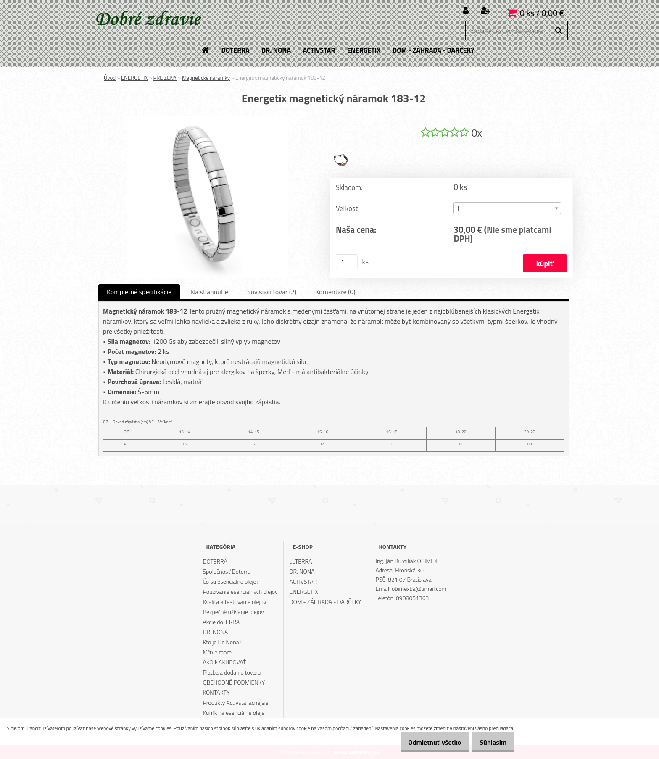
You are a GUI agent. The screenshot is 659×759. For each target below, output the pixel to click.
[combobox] (507, 208)
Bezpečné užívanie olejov (233, 611)
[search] (558, 31)
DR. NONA (215, 631)
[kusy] (347, 261)
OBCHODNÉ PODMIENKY (234, 682)
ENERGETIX (134, 78)
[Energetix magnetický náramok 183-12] (207, 120)
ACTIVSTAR (303, 581)
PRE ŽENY (165, 78)
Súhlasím (490, 742)
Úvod (110, 78)
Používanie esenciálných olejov (240, 591)
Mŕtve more (217, 652)
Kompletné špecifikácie (139, 292)
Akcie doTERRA (221, 621)
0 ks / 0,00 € (542, 12)
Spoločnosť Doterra (226, 571)
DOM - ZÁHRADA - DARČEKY (325, 601)
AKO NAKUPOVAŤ (224, 662)
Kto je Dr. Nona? (222, 642)
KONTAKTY (216, 692)
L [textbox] (459, 208)
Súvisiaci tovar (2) (271, 292)
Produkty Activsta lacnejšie (235, 702)
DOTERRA (215, 561)
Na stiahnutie (209, 292)
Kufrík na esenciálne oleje (233, 712)
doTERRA (301, 561)
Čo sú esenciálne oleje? (230, 581)
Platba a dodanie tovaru (232, 672)
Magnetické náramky (206, 78)
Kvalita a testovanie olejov (234, 601)
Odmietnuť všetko (426, 742)
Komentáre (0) (335, 292)
